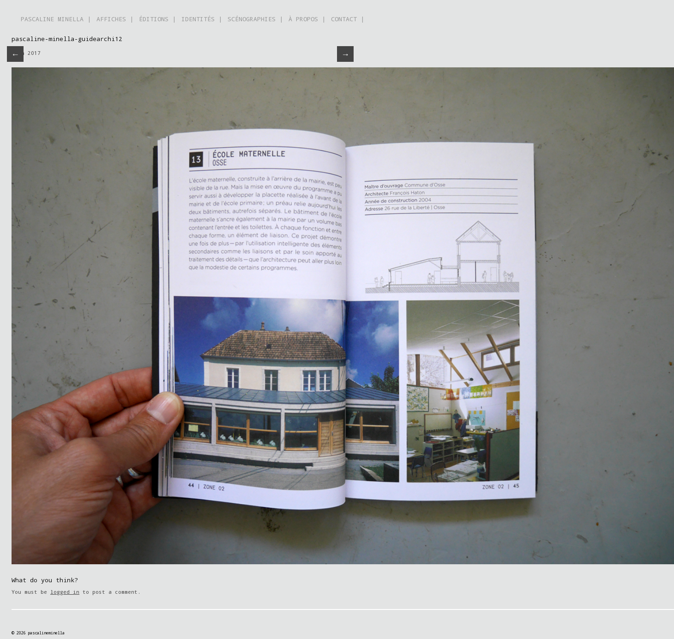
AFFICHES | (114, 19)
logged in (64, 591)
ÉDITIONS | (157, 19)
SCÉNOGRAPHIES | (255, 19)
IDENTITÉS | (201, 19)
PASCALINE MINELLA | (56, 19)
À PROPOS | (307, 19)
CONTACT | (347, 19)
